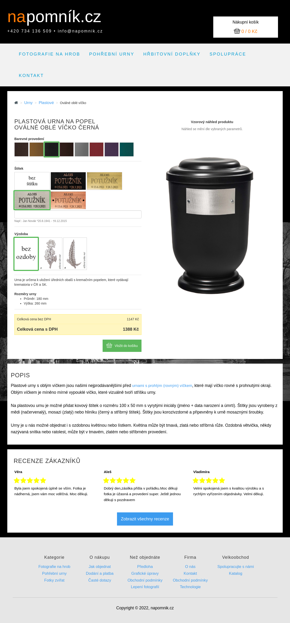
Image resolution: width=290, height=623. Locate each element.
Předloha (145, 566)
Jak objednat (100, 566)
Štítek (18, 168)
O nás (190, 566)
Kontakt (31, 75)
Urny (28, 102)
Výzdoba (21, 234)
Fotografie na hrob (49, 54)
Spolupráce (227, 54)
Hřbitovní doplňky (172, 54)
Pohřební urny (111, 54)
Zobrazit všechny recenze (145, 519)
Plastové (46, 102)
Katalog (235, 573)
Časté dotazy (99, 580)
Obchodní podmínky (145, 580)
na (18, 16)
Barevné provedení (29, 139)
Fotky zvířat (54, 580)
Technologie (190, 587)
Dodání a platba (99, 573)
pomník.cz (63, 16)
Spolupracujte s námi (235, 566)
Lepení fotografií (145, 587)
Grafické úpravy (145, 573)
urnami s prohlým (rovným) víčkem (162, 385)
